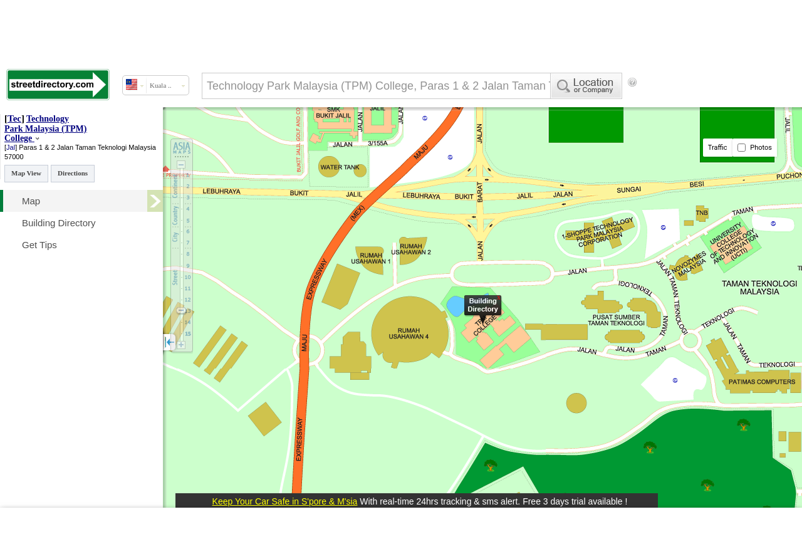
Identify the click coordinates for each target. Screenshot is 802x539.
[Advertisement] (213, 133)
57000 (14, 156)
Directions (73, 173)
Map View (26, 173)
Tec (14, 118)
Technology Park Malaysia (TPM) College (45, 128)
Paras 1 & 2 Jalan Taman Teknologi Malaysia (87, 147)
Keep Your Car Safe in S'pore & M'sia (285, 501)
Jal (10, 147)
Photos (754, 148)
